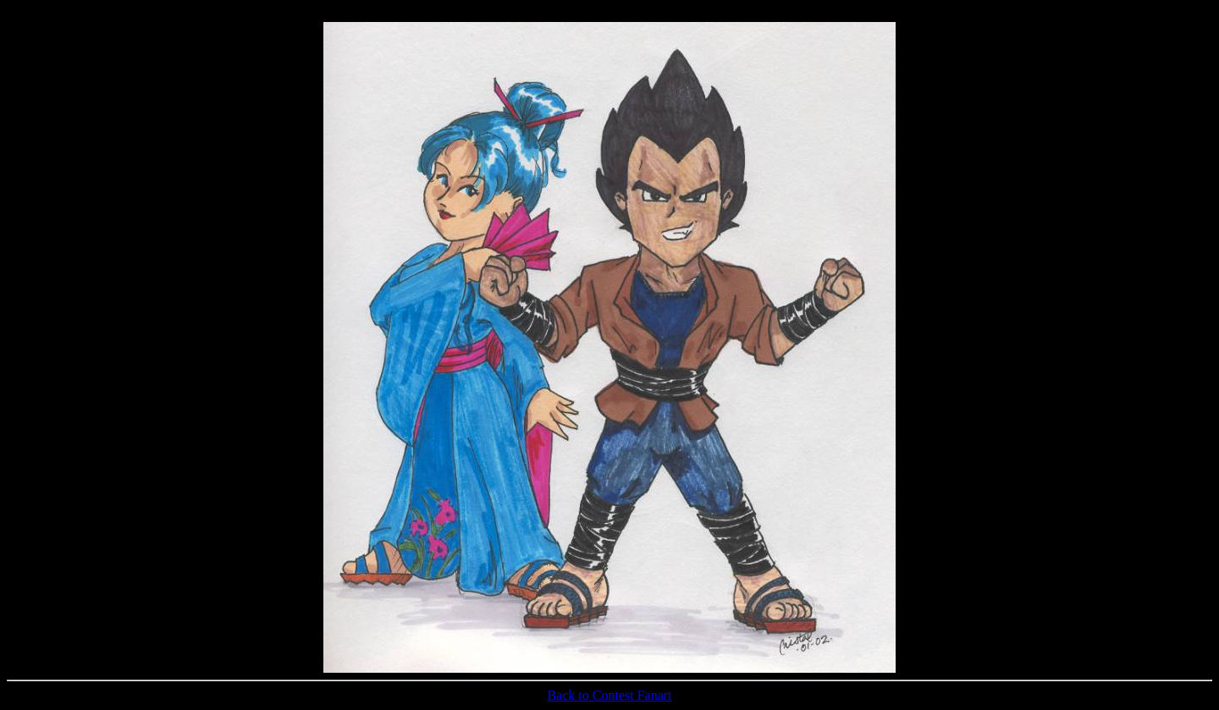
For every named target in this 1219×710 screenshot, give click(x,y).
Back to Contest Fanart (609, 695)
